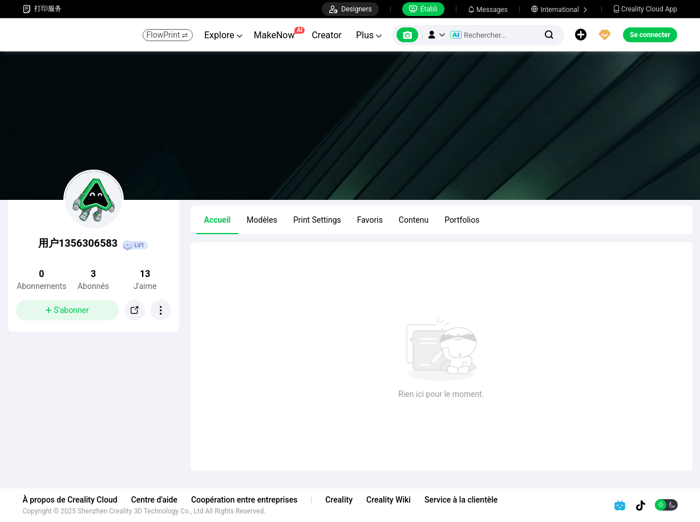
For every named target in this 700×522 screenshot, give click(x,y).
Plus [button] (369, 35)
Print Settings (317, 219)
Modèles (261, 219)
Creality (339, 499)
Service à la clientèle (460, 499)
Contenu (413, 219)
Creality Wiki (389, 499)
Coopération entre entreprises (244, 499)
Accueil (217, 219)
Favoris (370, 219)
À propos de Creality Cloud (70, 499)
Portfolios (461, 219)
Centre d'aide (154, 499)
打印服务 (42, 9)
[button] (436, 35)
